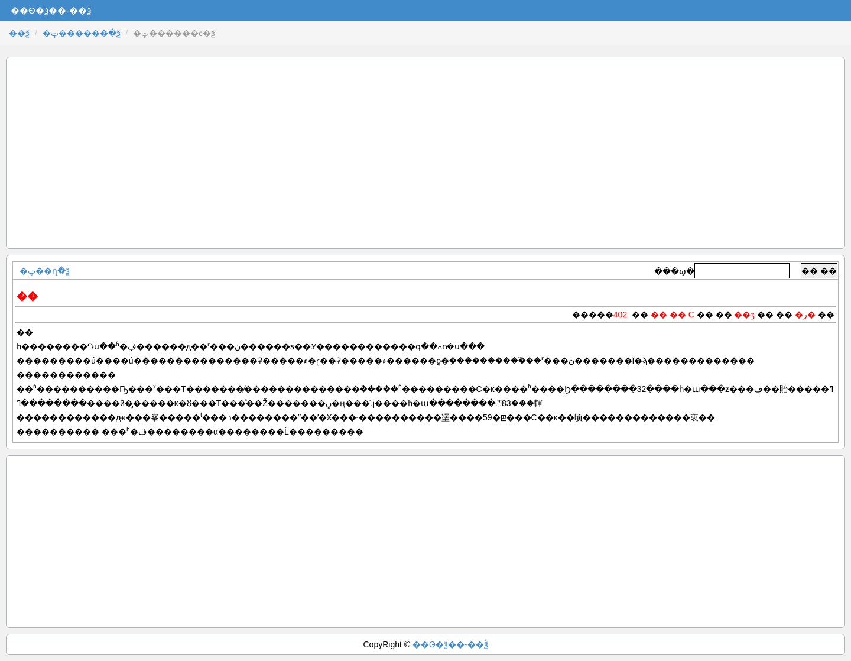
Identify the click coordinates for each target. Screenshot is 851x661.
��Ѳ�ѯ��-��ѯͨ (450, 644)
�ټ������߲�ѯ (82, 33)
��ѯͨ (19, 33)
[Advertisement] (425, 152)
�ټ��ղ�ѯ (45, 271)
